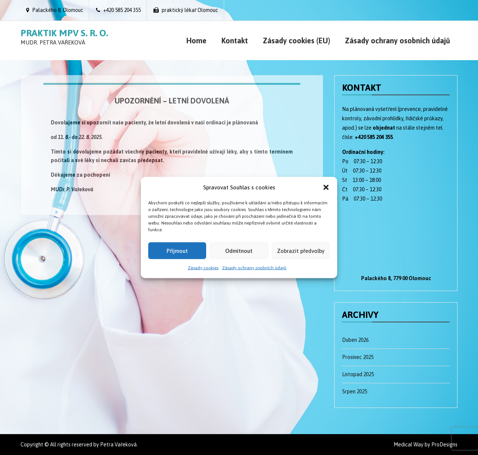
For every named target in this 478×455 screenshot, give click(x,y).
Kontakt (234, 40)
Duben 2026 (355, 340)
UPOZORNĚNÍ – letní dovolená (172, 100)
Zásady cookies (203, 267)
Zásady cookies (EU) (296, 40)
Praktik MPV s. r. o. (64, 33)
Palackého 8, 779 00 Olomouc (396, 278)
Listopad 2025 (358, 374)
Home (196, 40)
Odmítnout (238, 250)
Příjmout (177, 250)
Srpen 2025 (354, 391)
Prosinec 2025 (357, 357)
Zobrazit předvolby (301, 250)
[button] (326, 187)
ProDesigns (444, 445)
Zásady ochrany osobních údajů (254, 267)
